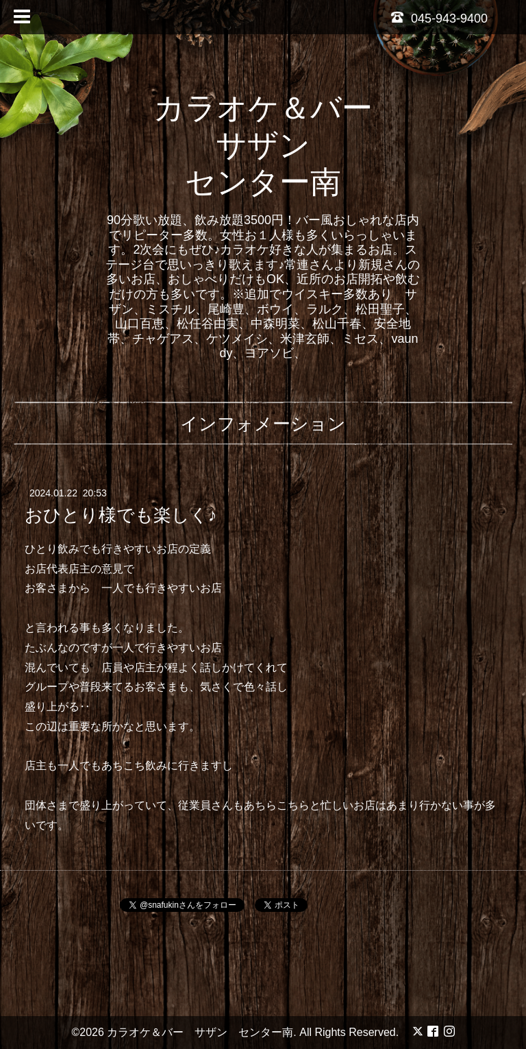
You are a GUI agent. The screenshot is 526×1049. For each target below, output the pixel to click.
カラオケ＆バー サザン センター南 (278, 145)
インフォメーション (263, 423)
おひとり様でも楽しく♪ (121, 515)
